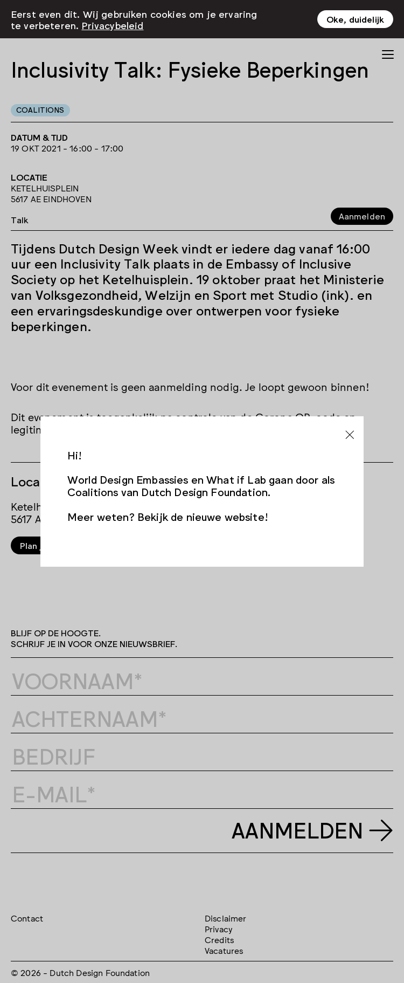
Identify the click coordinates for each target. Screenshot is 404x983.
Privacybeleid (112, 24)
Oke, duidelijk (355, 18)
